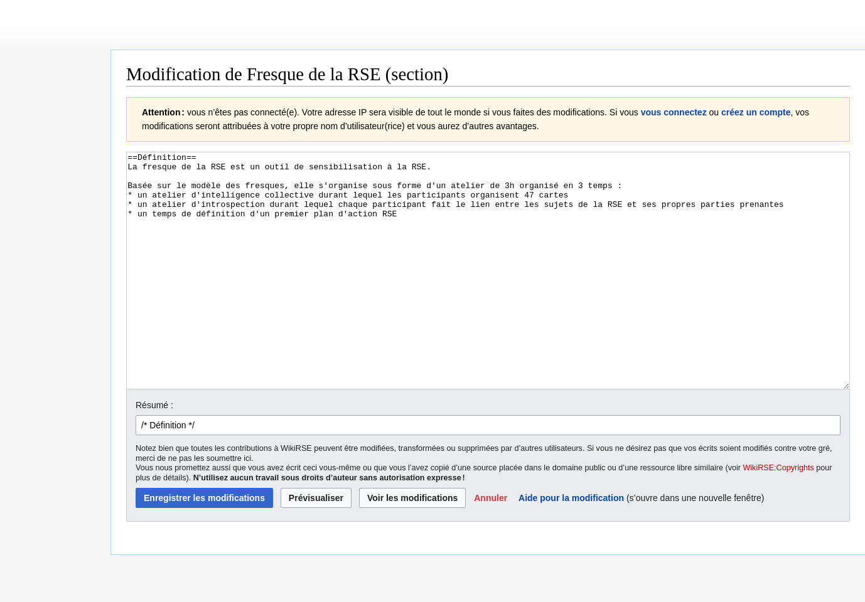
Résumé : (154, 452)
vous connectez (674, 112)
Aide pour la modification (571, 545)
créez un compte (755, 112)
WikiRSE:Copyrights (778, 514)
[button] (491, 545)
